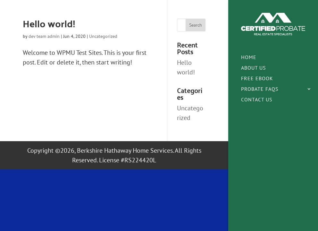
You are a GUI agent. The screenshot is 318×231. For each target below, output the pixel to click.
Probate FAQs (260, 89)
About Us (253, 68)
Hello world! (49, 23)
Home (248, 57)
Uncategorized (103, 36)
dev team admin (44, 36)
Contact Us (256, 100)
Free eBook (257, 78)
